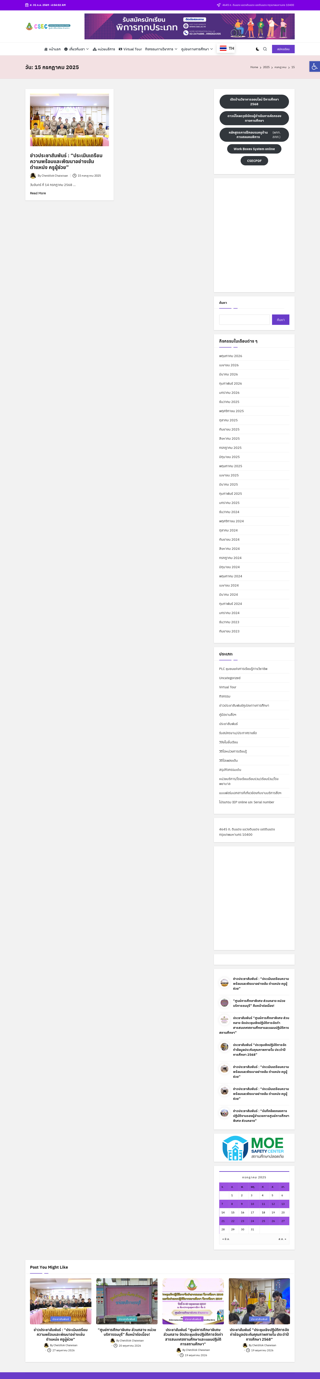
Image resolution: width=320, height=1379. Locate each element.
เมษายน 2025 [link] (229, 475)
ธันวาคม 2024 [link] (229, 511)
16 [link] (242, 1212)
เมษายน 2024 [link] (229, 585)
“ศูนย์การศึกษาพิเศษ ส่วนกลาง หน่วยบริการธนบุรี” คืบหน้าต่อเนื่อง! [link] (259, 1003)
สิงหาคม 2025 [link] (229, 438)
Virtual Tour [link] (227, 687)
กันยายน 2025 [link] (229, 429)
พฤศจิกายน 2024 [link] (231, 521)
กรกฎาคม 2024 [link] (230, 557)
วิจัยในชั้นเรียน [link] (228, 742)
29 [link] (232, 1229)
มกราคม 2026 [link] (229, 392)
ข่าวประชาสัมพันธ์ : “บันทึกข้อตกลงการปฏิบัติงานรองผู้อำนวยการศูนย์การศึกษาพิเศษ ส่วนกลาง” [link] (261, 1115)
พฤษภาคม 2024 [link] (230, 576)
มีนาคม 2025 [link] (228, 484)
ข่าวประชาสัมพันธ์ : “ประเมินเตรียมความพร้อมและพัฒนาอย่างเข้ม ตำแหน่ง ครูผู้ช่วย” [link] (66, 161)
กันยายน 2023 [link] (229, 631)
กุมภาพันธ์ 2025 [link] (230, 493)
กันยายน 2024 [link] (229, 539)
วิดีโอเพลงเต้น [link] (228, 760)
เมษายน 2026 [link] (229, 365)
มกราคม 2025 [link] (229, 502)
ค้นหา (223, 302)
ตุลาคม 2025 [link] (228, 420)
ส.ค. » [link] (282, 1239)
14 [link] (223, 1212)
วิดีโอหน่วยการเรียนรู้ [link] (233, 751)
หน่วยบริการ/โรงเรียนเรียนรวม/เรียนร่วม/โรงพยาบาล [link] (249, 781)
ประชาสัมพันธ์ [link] (228, 723)
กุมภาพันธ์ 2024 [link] (230, 603)
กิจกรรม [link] (224, 696)
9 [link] (242, 1204)
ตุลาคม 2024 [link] (228, 530)
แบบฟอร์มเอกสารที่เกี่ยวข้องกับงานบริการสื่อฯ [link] (250, 792)
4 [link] (262, 1195)
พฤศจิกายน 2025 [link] (231, 410)
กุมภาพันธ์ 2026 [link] (230, 383)
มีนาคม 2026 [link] (228, 374)
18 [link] (263, 1212)
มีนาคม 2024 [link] (228, 594)
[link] (314, 66)
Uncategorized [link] (229, 677)
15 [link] (232, 1212)
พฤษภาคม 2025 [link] (230, 466)
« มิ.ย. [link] (226, 1239)
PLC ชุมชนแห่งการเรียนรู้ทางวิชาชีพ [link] (243, 668)
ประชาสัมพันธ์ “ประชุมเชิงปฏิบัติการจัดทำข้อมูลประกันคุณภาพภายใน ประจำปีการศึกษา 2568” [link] (259, 1049)
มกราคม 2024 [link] (229, 612)
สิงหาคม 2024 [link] (229, 548)
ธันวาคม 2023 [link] (229, 622)
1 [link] (232, 1195)
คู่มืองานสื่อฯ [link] (227, 714)
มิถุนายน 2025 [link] (229, 456)
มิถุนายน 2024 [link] (229, 566)
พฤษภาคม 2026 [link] (230, 355)
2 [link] (242, 1195)
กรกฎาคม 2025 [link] (230, 447)
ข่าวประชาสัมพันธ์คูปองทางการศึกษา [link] (244, 705)
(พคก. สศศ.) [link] (253, 134)
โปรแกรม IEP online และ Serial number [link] (246, 802)
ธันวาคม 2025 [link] (229, 401)
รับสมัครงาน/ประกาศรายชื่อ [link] (238, 732)
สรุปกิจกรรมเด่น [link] (230, 769)
